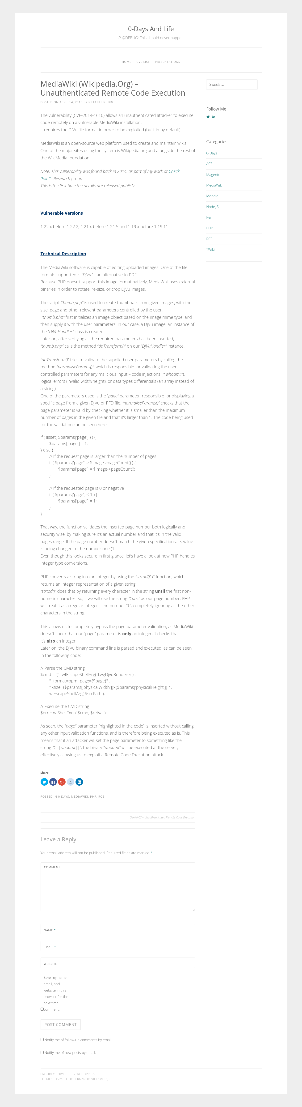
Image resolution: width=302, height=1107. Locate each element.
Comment (52, 867)
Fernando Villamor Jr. (92, 1079)
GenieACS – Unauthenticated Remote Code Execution (162, 817)
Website (50, 964)
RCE (101, 797)
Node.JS (212, 206)
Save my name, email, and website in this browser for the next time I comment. (56, 993)
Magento (213, 174)
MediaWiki (79, 797)
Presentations (167, 62)
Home (126, 62)
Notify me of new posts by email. (70, 1052)
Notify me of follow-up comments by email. (78, 1039)
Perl (209, 217)
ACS (209, 163)
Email (50, 947)
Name (50, 930)
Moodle (212, 195)
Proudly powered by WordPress (68, 1074)
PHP (93, 797)
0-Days (63, 797)
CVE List (143, 62)
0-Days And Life (151, 28)
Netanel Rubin (100, 102)
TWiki (210, 249)
